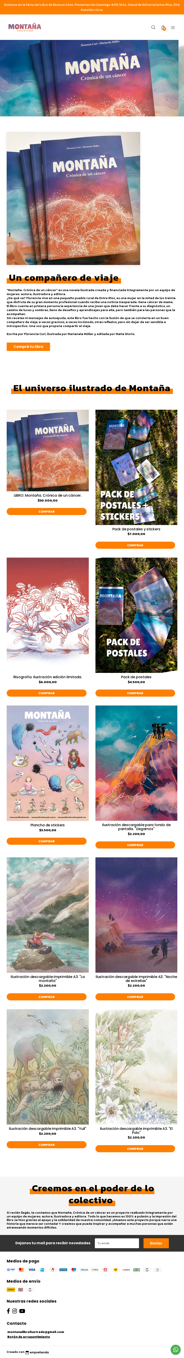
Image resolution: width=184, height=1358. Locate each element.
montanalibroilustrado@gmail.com (35, 1331)
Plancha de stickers (47, 825)
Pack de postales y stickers (136, 529)
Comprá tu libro (28, 346)
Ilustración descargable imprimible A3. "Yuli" (47, 1128)
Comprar (46, 511)
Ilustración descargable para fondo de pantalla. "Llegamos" (136, 826)
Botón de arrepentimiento (28, 1336)
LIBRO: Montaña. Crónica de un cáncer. (48, 495)
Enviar (156, 1243)
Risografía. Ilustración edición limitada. (47, 677)
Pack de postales (136, 677)
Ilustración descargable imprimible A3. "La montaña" (48, 978)
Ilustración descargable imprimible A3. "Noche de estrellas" (136, 978)
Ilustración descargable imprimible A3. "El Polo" (136, 1130)
